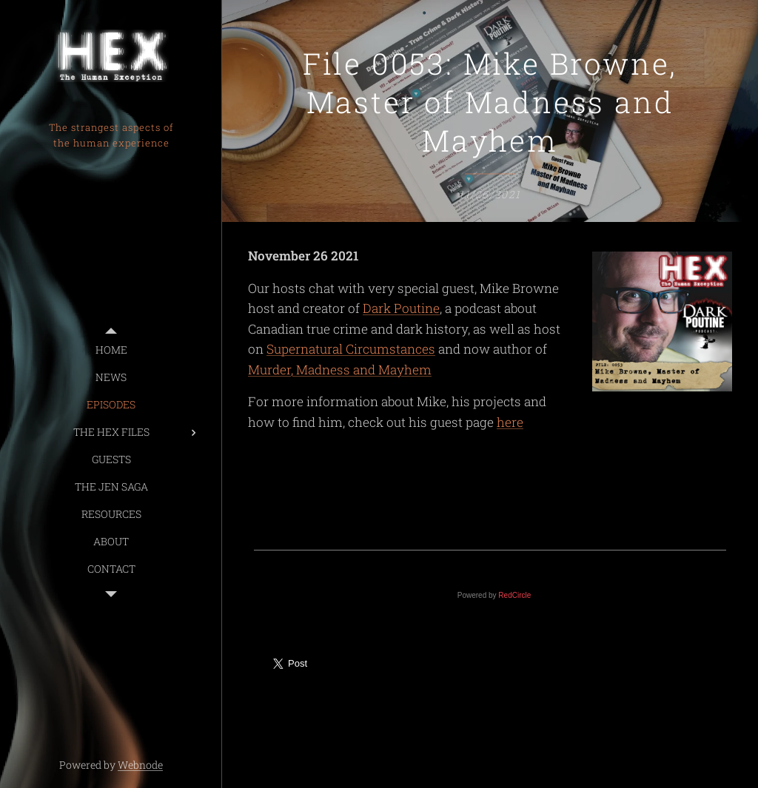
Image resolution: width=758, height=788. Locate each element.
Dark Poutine (401, 308)
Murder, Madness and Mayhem (340, 369)
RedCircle (514, 595)
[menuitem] (111, 349)
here (510, 422)
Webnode (140, 765)
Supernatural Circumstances (350, 348)
